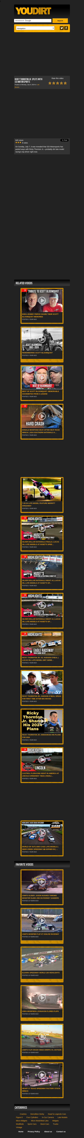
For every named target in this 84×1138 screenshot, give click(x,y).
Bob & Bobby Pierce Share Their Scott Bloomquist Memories (40, 315)
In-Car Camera (48, 1117)
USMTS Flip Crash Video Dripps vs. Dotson (41, 1050)
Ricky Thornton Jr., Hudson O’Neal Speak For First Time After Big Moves (41, 697)
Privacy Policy (34, 1132)
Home (20, 1132)
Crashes (23, 1114)
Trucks (55, 1124)
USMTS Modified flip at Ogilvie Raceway (40, 934)
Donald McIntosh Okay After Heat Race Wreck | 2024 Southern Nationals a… (41, 431)
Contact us (61, 1132)
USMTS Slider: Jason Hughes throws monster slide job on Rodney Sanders (40, 897)
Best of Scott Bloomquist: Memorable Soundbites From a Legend (40, 392)
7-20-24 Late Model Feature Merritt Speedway (38, 504)
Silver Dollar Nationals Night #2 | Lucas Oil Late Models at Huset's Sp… (41, 581)
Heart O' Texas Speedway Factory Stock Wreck (41, 1089)
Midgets (55, 1121)
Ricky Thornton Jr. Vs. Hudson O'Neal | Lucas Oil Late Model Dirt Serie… (40, 659)
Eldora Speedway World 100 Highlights (41, 973)
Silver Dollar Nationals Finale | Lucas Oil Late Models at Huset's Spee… (40, 543)
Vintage (19, 1127)
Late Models (62, 1117)
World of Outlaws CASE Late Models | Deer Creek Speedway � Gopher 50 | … (40, 848)
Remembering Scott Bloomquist (37, 353)
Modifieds (20, 1124)
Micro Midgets (21, 1121)
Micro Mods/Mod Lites (40, 1121)
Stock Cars (44, 1124)
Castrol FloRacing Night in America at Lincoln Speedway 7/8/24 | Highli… (40, 774)
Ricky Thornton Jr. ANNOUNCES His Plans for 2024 (41, 736)
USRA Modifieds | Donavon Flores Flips (40, 1011)
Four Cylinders (32, 1117)
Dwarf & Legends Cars (57, 1114)
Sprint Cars (32, 1124)
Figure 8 (19, 1117)
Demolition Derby (37, 1114)
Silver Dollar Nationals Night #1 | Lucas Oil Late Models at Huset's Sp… (41, 620)
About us (48, 1132)
